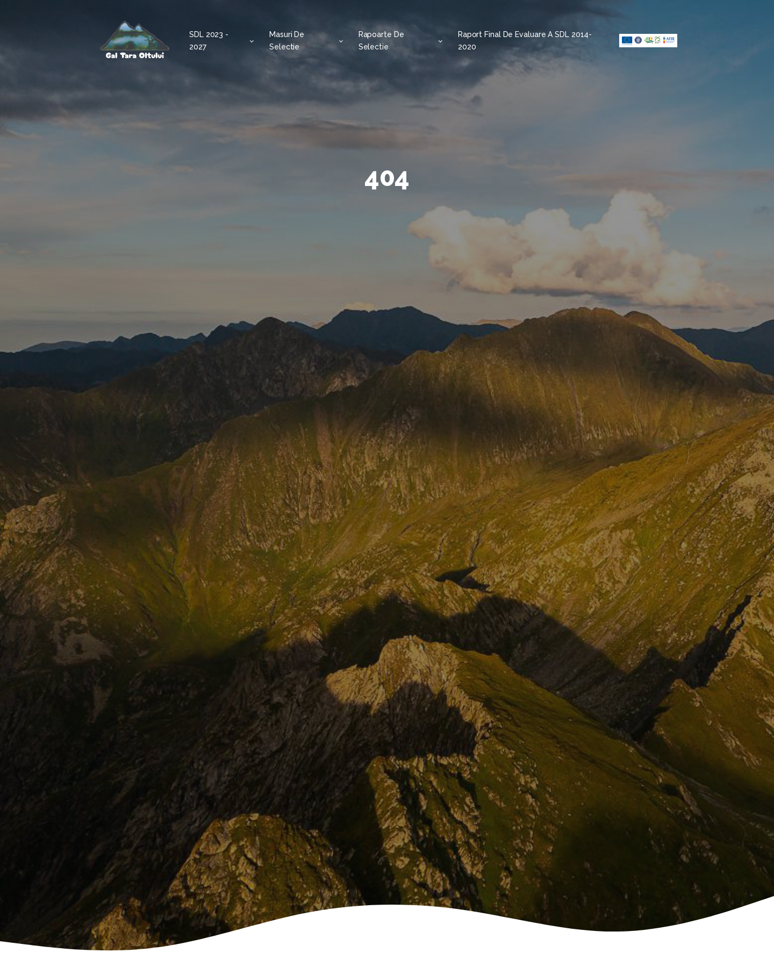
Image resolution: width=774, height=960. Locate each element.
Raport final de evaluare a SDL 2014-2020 (525, 40)
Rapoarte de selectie (381, 40)
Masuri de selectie (286, 40)
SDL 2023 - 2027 (208, 40)
